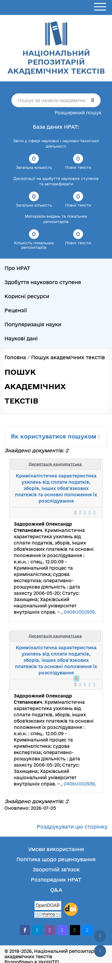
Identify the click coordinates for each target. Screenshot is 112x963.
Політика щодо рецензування (56, 859)
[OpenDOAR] (47, 906)
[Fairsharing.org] (47, 915)
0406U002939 (79, 612)
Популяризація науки (32, 324)
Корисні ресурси (26, 296)
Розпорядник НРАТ (56, 879)
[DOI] (71, 909)
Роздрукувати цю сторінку (72, 826)
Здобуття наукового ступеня (42, 282)
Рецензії (15, 310)
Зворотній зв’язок (56, 869)
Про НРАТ (17, 268)
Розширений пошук (78, 112)
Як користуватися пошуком (55, 436)
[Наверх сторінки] (100, 936)
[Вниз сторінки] (100, 951)
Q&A (56, 890)
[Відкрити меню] (100, 7)
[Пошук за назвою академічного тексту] (56, 100)
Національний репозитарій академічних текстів (56, 61)
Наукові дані (21, 338)
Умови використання (56, 849)
